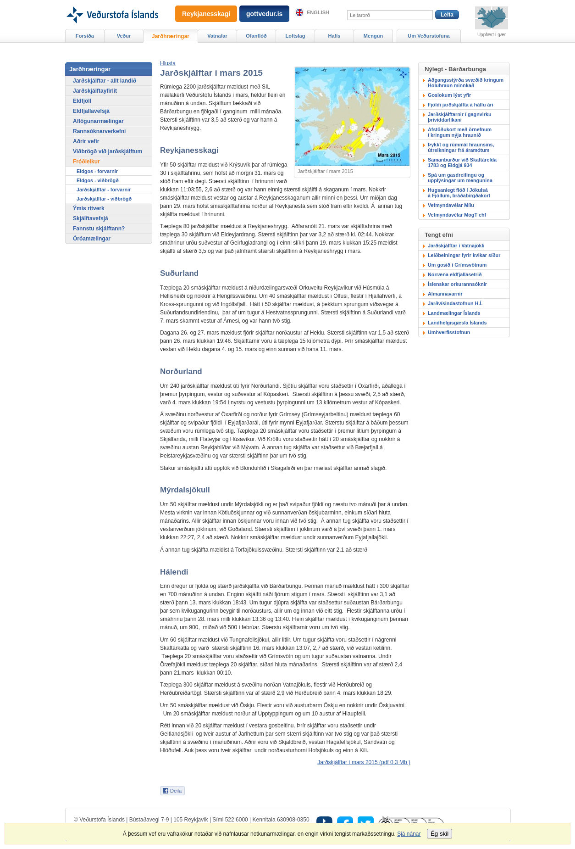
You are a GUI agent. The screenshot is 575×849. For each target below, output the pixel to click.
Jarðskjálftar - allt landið (104, 81)
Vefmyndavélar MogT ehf (457, 215)
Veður (124, 36)
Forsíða (85, 36)
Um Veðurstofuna (428, 36)
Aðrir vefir (86, 141)
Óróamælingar (92, 238)
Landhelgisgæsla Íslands (457, 322)
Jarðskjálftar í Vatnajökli (456, 245)
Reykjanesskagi (206, 13)
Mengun (373, 36)
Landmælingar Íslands (454, 313)
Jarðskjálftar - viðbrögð (104, 198)
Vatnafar (217, 36)
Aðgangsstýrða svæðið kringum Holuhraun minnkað (465, 82)
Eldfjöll (82, 101)
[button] (168, 63)
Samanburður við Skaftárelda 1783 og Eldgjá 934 (462, 162)
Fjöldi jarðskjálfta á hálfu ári (460, 104)
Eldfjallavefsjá (91, 111)
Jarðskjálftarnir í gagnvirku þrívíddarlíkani (460, 117)
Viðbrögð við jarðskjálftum (107, 151)
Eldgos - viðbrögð (98, 180)
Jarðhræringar (170, 36)
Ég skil (439, 833)
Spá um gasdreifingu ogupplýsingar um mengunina (460, 177)
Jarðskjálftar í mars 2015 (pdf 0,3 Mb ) (363, 762)
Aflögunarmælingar (98, 121)
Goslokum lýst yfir (449, 95)
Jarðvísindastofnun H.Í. (455, 303)
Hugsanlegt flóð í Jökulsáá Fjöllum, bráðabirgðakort (459, 192)
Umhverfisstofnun (449, 332)
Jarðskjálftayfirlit (95, 91)
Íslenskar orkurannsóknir (457, 284)
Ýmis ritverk (89, 208)
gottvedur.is (264, 13)
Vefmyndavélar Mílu (451, 205)
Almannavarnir (445, 293)
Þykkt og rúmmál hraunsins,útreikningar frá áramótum (461, 147)
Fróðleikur (86, 161)
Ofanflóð (256, 36)
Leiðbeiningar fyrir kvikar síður (464, 255)
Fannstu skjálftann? (99, 228)
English (318, 12)
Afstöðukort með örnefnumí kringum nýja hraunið (460, 132)
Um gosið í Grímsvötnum (457, 265)
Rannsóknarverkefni (99, 131)
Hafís (334, 36)
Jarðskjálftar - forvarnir (104, 189)
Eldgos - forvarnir (97, 171)
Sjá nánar (408, 834)
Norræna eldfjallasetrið (455, 274)
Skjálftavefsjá (90, 218)
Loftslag (295, 36)
